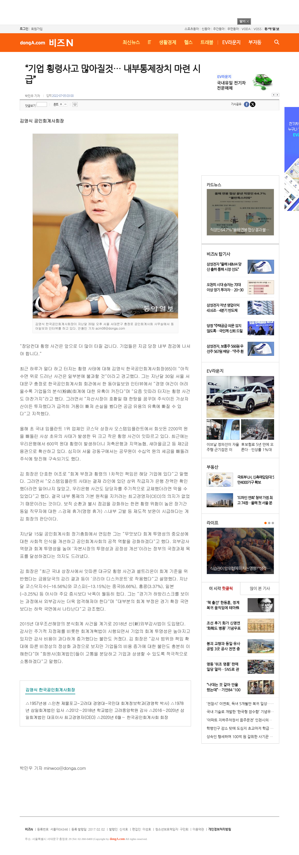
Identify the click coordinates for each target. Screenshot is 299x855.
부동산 (212, 467)
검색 (276, 42)
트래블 (206, 42)
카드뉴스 (214, 185)
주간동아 (219, 29)
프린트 (75, 104)
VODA (246, 29)
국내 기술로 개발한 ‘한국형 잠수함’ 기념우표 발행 (243, 712)
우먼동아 (233, 29)
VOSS (258, 29)
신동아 (206, 29)
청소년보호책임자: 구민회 (171, 829)
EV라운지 (231, 42)
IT (149, 42)
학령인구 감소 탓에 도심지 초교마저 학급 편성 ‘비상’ (243, 728)
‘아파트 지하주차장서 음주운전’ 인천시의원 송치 (243, 720)
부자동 (254, 42)
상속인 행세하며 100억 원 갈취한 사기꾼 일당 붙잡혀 (243, 736)
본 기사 (260, 588)
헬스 (188, 42)
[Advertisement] (142, 11)
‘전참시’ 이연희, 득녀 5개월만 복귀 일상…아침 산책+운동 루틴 (243, 704)
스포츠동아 (192, 29)
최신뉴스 (131, 42)
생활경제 (167, 42)
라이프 (212, 522)
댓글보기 (30, 106)
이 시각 (221, 588)
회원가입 (37, 29)
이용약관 (198, 829)
